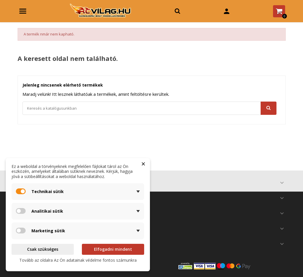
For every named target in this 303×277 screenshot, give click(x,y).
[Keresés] (149, 108)
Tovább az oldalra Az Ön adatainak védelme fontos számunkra (78, 260)
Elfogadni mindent (113, 249)
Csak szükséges (42, 249)
